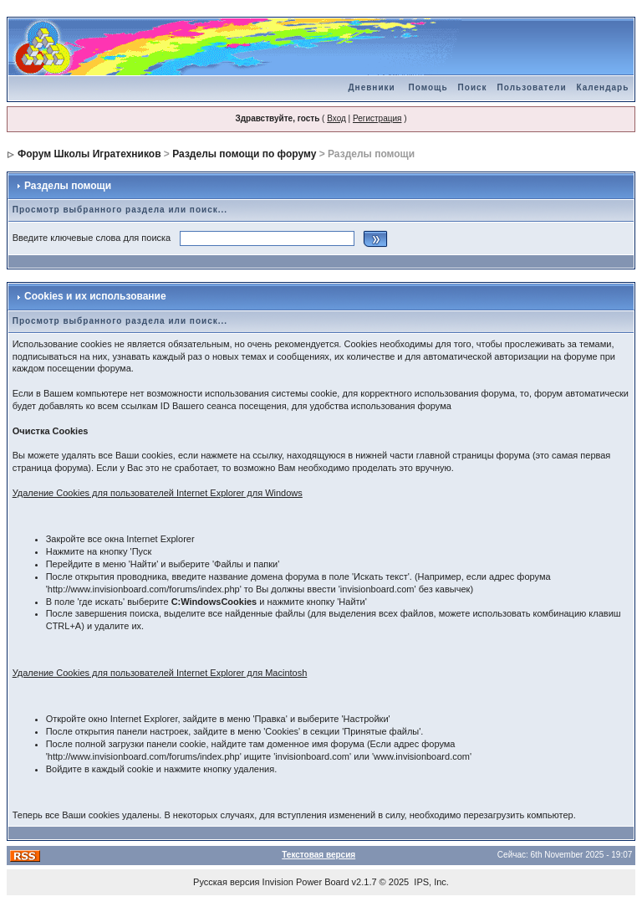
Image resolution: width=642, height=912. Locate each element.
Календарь (603, 87)
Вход (336, 118)
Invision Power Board (305, 882)
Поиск (472, 87)
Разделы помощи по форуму (244, 154)
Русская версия (226, 882)
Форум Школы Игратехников (89, 154)
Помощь (427, 87)
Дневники (371, 87)
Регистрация (377, 118)
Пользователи (532, 87)
